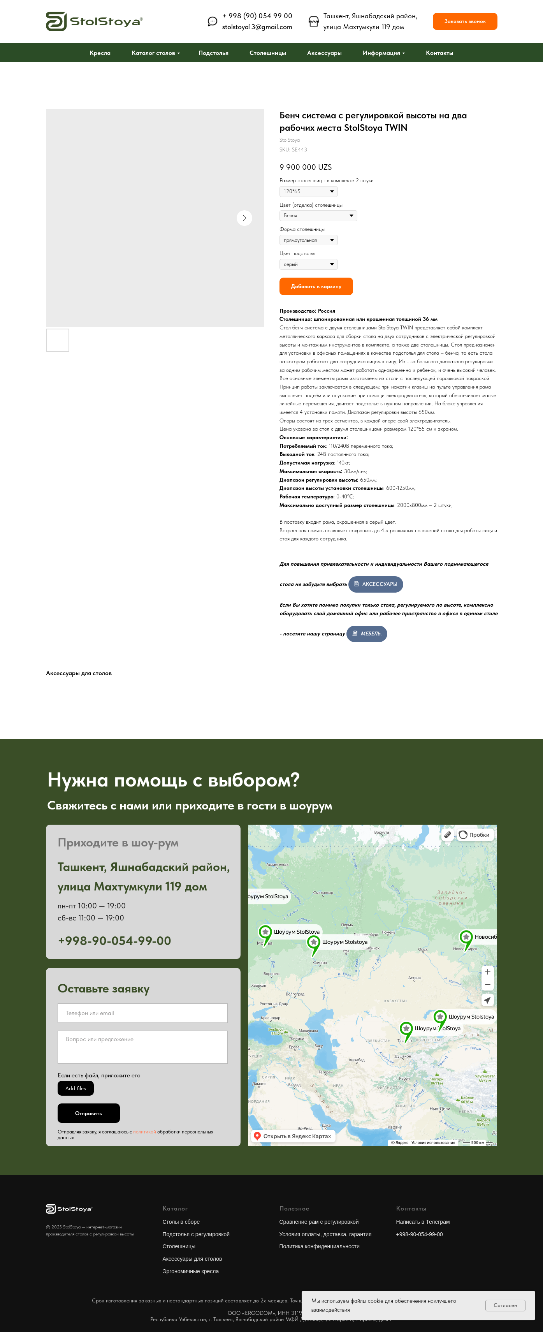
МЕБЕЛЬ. (370, 633)
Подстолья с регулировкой (196, 1234)
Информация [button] (381, 52)
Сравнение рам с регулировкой (319, 1222)
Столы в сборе (181, 1222)
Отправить (88, 1113)
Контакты (439, 52)
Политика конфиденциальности (319, 1246)
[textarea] (143, 1047)
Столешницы (268, 52)
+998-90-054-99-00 (419, 1234)
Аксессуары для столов (192, 1259)
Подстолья (213, 52)
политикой (144, 1132)
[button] (465, 21)
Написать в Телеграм (423, 1222)
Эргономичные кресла (191, 1271)
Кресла (100, 52)
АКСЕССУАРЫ (379, 584)
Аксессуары (324, 52)
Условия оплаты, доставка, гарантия (325, 1234)
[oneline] (143, 1013)
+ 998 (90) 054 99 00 (257, 16)
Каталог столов (153, 52)
